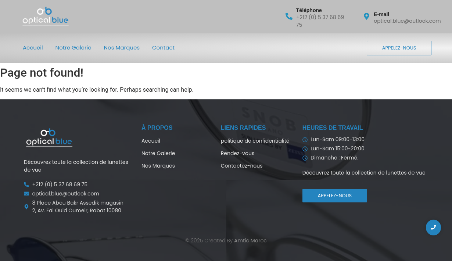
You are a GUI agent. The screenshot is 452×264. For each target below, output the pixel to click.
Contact (163, 47)
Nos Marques (122, 47)
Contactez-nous (242, 165)
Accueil (33, 47)
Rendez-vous (237, 153)
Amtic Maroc (250, 240)
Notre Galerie (73, 47)
